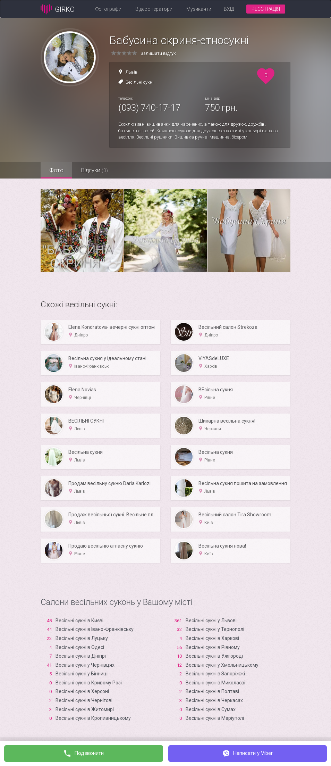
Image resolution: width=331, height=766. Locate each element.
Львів (132, 72)
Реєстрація (266, 9)
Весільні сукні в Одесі (80, 647)
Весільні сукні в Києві (79, 620)
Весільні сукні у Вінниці (82, 673)
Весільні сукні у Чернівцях (85, 665)
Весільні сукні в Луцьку (82, 638)
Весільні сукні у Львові (211, 620)
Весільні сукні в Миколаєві (215, 682)
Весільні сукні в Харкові (212, 638)
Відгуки (94, 170)
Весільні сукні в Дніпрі (81, 656)
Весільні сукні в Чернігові (84, 700)
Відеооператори (153, 9)
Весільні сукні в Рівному (213, 647)
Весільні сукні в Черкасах (214, 700)
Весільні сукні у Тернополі (215, 629)
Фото (56, 170)
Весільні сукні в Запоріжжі (215, 673)
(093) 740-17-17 (149, 107)
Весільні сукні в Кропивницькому (93, 718)
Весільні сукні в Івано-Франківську (95, 629)
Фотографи (108, 9)
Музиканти (198, 9)
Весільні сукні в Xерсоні (82, 691)
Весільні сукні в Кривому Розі (89, 682)
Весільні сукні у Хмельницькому (222, 665)
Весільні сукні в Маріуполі (215, 718)
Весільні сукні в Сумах (211, 709)
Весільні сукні (139, 82)
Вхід (229, 9)
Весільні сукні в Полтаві (212, 691)
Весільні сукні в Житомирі (85, 709)
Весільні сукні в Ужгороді (214, 656)
